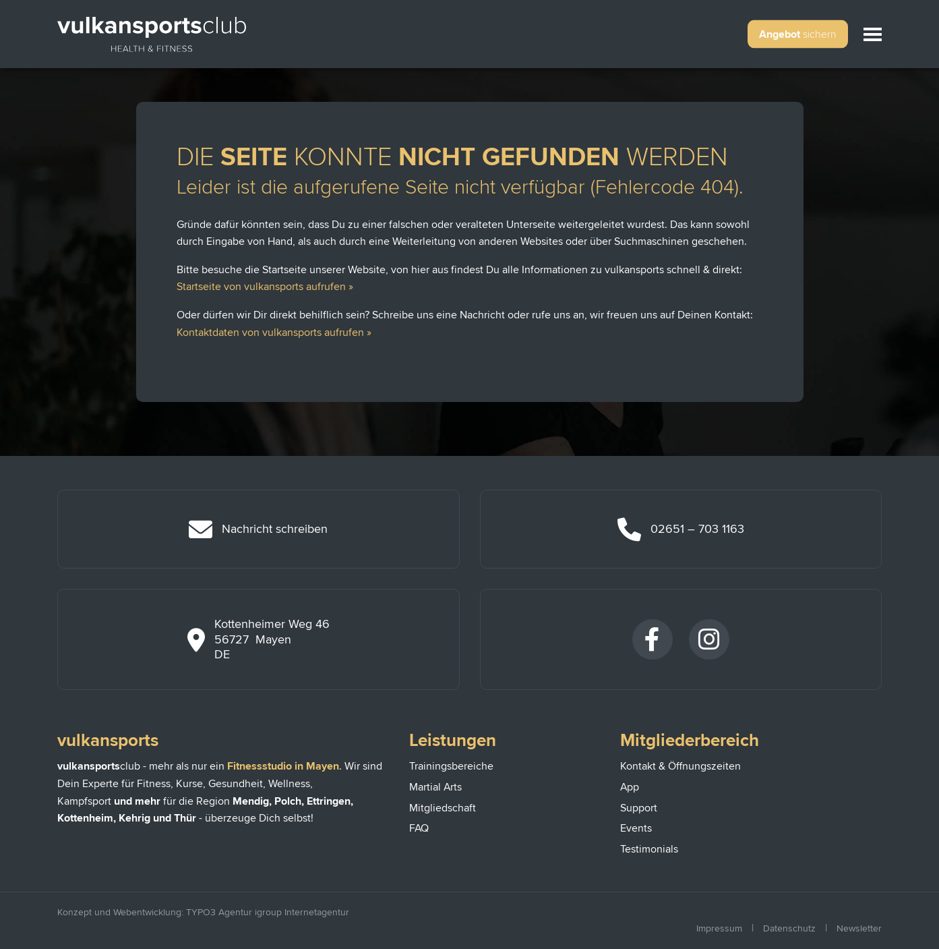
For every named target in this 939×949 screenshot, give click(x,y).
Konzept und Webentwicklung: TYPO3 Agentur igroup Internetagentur (203, 912)
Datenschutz (789, 928)
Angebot (798, 34)
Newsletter (859, 928)
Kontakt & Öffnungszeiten (680, 766)
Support (638, 808)
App (629, 787)
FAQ (419, 828)
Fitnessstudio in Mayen (283, 766)
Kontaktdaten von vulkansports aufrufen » (274, 332)
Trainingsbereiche (451, 766)
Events (636, 828)
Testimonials (649, 849)
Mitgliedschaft (442, 808)
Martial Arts (435, 787)
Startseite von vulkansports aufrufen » (265, 286)
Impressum (719, 928)
